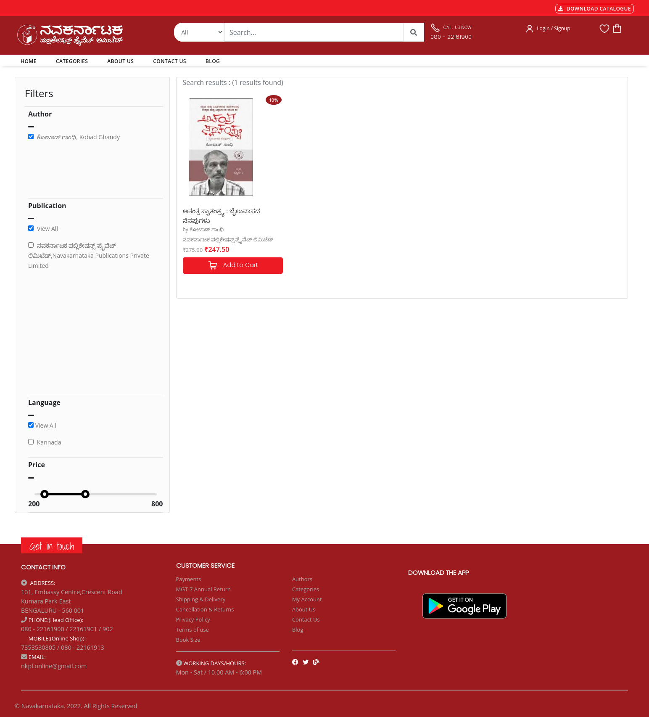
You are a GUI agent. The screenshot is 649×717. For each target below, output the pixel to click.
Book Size (188, 639)
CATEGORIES (72, 61)
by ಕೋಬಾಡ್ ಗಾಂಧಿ (203, 229)
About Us (304, 609)
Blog (297, 629)
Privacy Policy (193, 619)
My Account (307, 599)
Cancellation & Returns (205, 609)
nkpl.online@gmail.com (54, 666)
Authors (302, 579)
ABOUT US (120, 61)
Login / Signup (553, 28)
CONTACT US (169, 61)
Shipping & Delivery (201, 599)
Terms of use (192, 629)
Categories (305, 589)
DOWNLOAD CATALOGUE (594, 8)
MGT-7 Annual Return (203, 589)
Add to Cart (233, 265)
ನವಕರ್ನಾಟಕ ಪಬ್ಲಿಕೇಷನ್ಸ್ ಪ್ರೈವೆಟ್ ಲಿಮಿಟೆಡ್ (228, 239)
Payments (188, 579)
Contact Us (306, 619)
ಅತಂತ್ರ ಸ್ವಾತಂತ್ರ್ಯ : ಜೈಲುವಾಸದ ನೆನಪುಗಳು (221, 215)
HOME (30, 61)
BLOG (213, 61)
